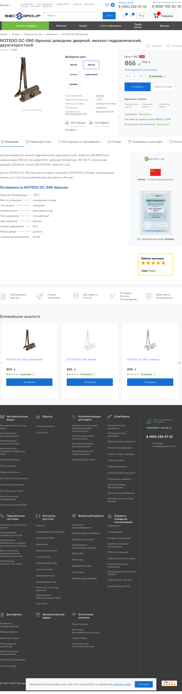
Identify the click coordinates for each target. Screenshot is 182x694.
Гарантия (77, 4)
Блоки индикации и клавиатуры (117, 565)
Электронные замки (46, 550)
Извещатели (114, 525)
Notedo (100, 95)
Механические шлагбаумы (121, 441)
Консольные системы (11, 491)
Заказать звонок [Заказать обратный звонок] (126, 2)
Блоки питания (80, 624)
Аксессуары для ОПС (118, 586)
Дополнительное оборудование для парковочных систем (11, 553)
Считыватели (43, 557)
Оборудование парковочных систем (11, 534)
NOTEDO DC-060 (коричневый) (24, 359)
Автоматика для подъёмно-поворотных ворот (12, 451)
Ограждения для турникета (50, 531)
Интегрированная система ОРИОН (121, 573)
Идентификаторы (45, 575)
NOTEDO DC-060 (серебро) (143, 359)
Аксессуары (78, 572)
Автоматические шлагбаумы (116, 427)
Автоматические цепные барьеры (120, 500)
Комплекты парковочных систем (13, 526)
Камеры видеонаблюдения (86, 533)
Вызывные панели (9, 638)
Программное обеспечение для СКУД (48, 596)
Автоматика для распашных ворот (9, 434)
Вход (141, 15)
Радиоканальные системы (121, 558)
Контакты (35, 6)
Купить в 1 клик (163, 86)
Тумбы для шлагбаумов (119, 447)
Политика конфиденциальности (164, 444)
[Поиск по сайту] (73, 15)
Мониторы (77, 559)
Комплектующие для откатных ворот (83, 437)
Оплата (24, 6)
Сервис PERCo (63, 4)
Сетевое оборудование (84, 578)
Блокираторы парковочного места (11, 562)
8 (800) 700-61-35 (166, 6)
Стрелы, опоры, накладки (120, 454)
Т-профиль (42, 432)
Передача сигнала (81, 566)
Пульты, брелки (8, 466)
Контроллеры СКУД (46, 563)
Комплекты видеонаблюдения (81, 526)
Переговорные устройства (8, 645)
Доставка (89, 4)
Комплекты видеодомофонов (9, 625)
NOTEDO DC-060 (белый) (81, 359)
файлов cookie (122, 684)
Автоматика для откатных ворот (13, 427)
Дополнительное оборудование (9, 498)
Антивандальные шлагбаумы (116, 434)
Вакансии (47, 6)
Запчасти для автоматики (13, 504)
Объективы (78, 553)
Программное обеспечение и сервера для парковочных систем (13, 543)
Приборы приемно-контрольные (118, 545)
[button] (107, 5)
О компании (27, 4)
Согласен (143, 684)
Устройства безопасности (14, 478)
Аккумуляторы (79, 638)
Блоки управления (10, 459)
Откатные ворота (45, 426)
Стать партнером (44, 4)
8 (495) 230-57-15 (132, 7)
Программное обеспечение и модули (84, 546)
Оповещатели (115, 532)
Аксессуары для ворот (83, 459)
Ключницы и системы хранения (47, 589)
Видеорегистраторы (83, 539)
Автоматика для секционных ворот (10, 442)
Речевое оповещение (119, 538)
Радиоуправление (10, 472)
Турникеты (41, 603)
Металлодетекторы (46, 582)
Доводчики (42, 544)
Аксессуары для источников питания (83, 645)
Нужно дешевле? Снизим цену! (141, 69)
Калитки (40, 525)
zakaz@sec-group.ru (159, 427)
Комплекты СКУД (45, 538)
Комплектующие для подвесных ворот (83, 452)
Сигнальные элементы (12, 484)
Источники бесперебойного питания (85, 631)
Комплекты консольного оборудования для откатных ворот (85, 428)
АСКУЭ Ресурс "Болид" (119, 580)
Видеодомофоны (9, 631)
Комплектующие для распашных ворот (83, 445)
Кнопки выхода (44, 569)
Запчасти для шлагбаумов (121, 493)
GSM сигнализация (117, 552)
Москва (4, 5)
